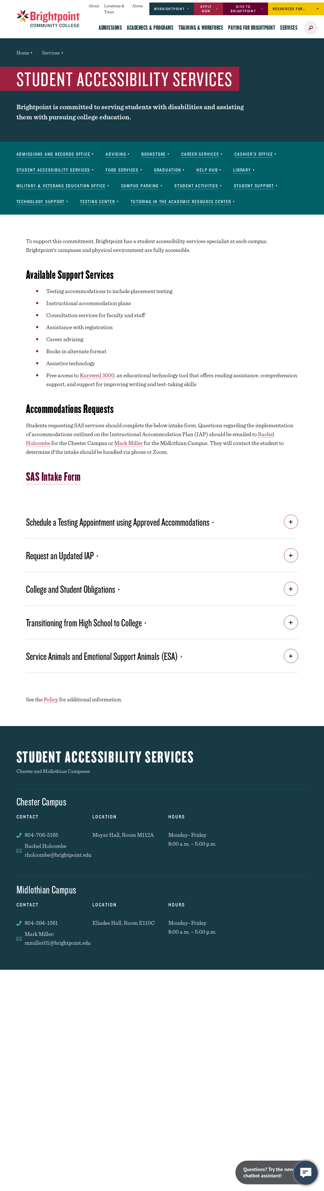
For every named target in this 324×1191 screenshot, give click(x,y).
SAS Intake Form (53, 476)
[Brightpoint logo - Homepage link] (48, 18)
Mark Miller (128, 443)
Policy (51, 699)
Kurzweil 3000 (97, 375)
